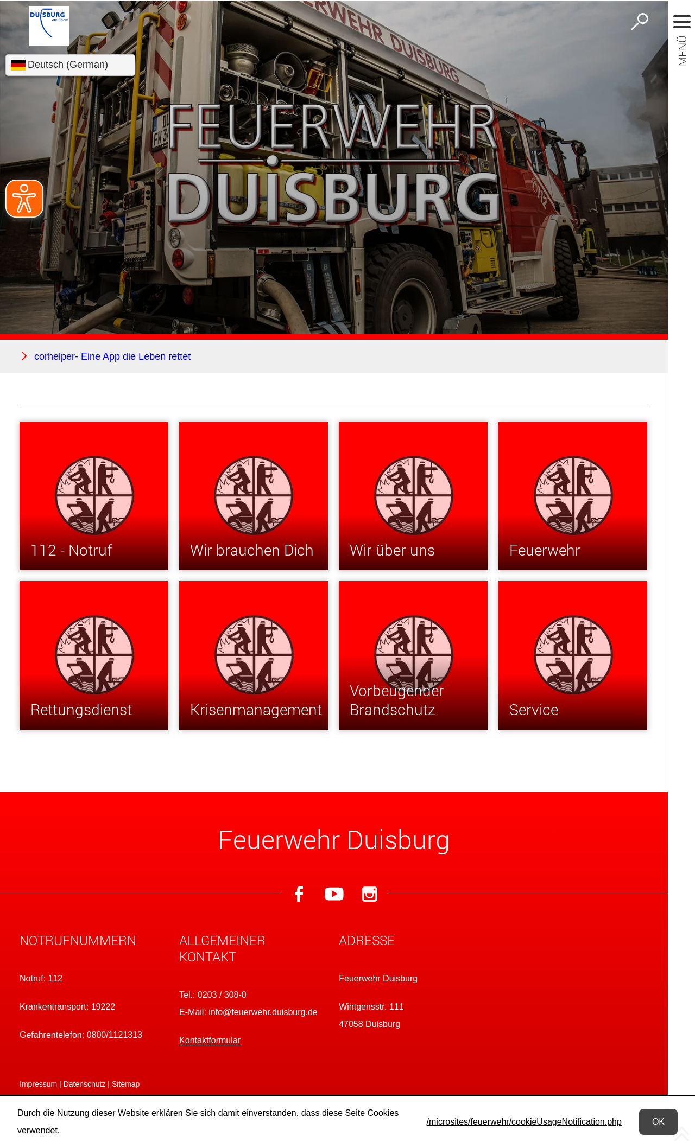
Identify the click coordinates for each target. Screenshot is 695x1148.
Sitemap (126, 1084)
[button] (94, 942)
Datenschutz (85, 1084)
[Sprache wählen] (70, 65)
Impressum (38, 1084)
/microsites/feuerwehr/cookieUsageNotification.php (524, 1121)
